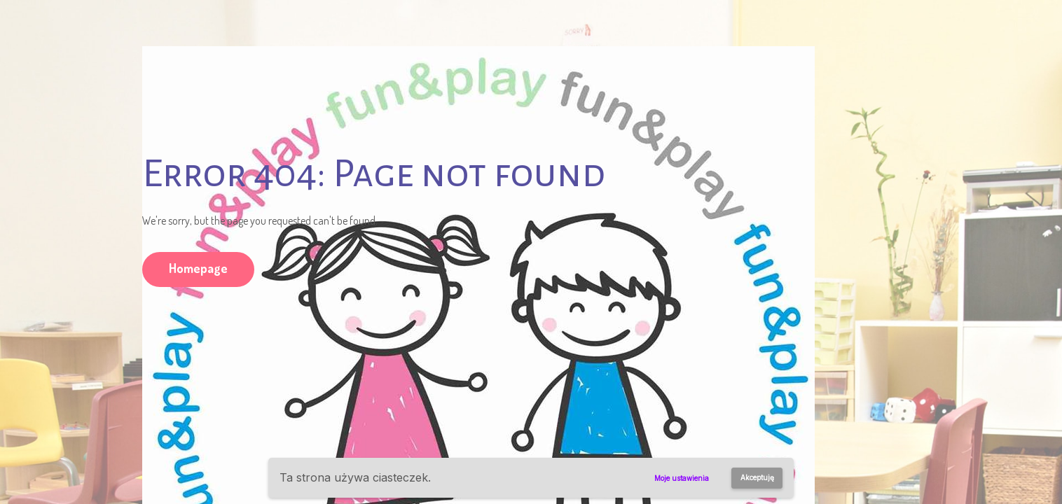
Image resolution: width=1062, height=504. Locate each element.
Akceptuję (757, 477)
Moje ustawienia (681, 478)
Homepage (198, 268)
